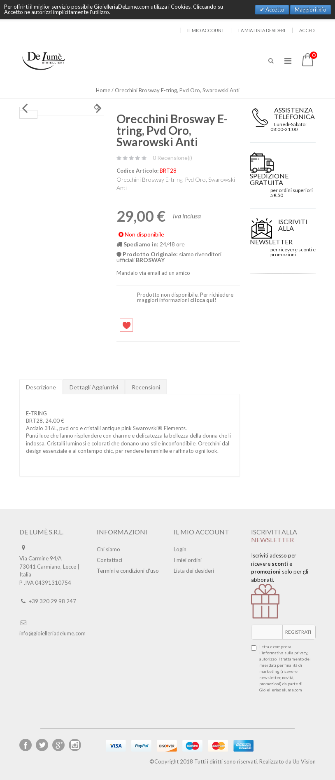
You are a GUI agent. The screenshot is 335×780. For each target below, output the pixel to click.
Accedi (307, 30)
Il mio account (205, 30)
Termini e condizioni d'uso (128, 570)
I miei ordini (188, 560)
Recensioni (146, 387)
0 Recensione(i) (172, 157)
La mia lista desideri (261, 30)
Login (180, 549)
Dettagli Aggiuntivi (94, 387)
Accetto (274, 9)
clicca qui (202, 300)
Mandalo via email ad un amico (153, 272)
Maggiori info (310, 9)
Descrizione (41, 387)
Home (103, 90)
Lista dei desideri (194, 570)
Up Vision (304, 761)
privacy (300, 652)
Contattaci (109, 560)
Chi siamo (108, 549)
